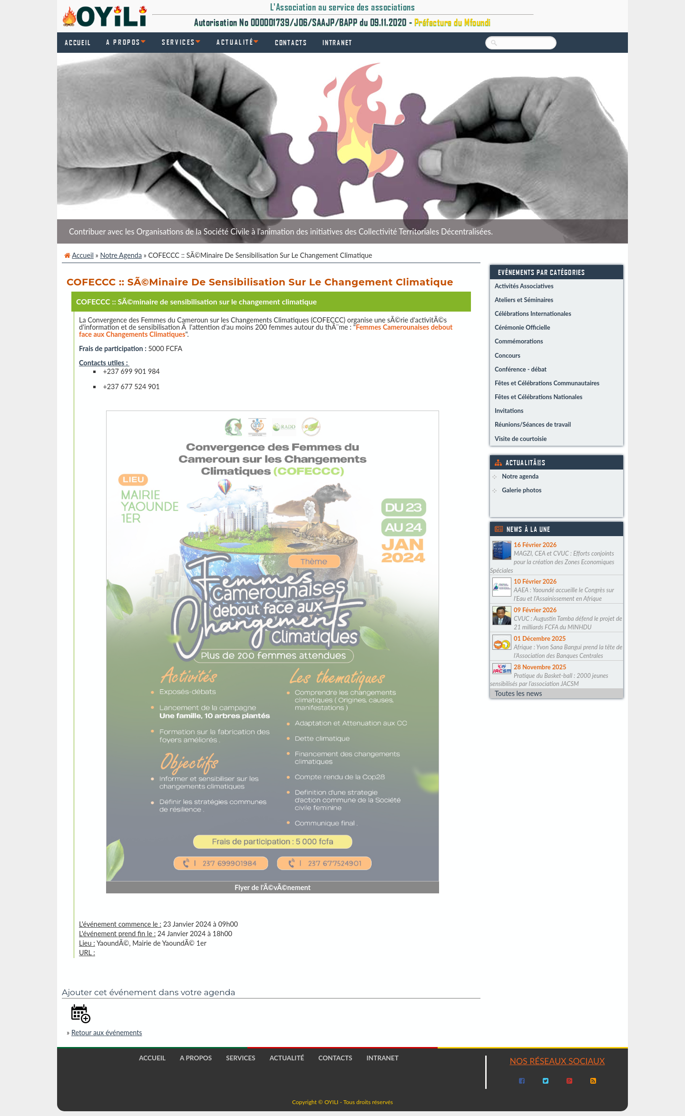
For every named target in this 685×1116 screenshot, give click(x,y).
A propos (123, 42)
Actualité (235, 42)
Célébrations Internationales (533, 313)
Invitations (509, 410)
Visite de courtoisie (521, 438)
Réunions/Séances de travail (533, 424)
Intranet (337, 42)
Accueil (78, 42)
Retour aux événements (106, 1032)
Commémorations (519, 341)
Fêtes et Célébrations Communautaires (547, 383)
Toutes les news (518, 693)
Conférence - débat (521, 369)
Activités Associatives (524, 286)
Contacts (291, 42)
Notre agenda (121, 255)
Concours (507, 355)
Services (178, 42)
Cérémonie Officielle (522, 327)
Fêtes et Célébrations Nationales (538, 397)
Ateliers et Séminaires (524, 299)
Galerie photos (521, 490)
